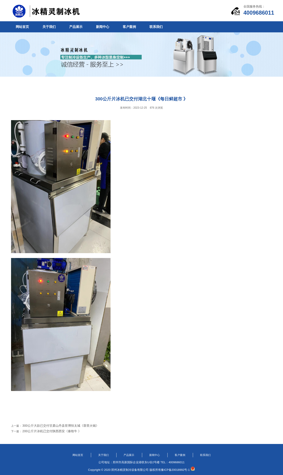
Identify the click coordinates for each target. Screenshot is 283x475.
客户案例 (129, 27)
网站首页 (22, 27)
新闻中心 (102, 27)
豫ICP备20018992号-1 (175, 469)
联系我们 (156, 27)
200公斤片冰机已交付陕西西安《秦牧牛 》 (51, 431)
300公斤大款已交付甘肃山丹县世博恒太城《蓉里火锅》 (60, 425)
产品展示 (75, 27)
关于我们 (49, 27)
